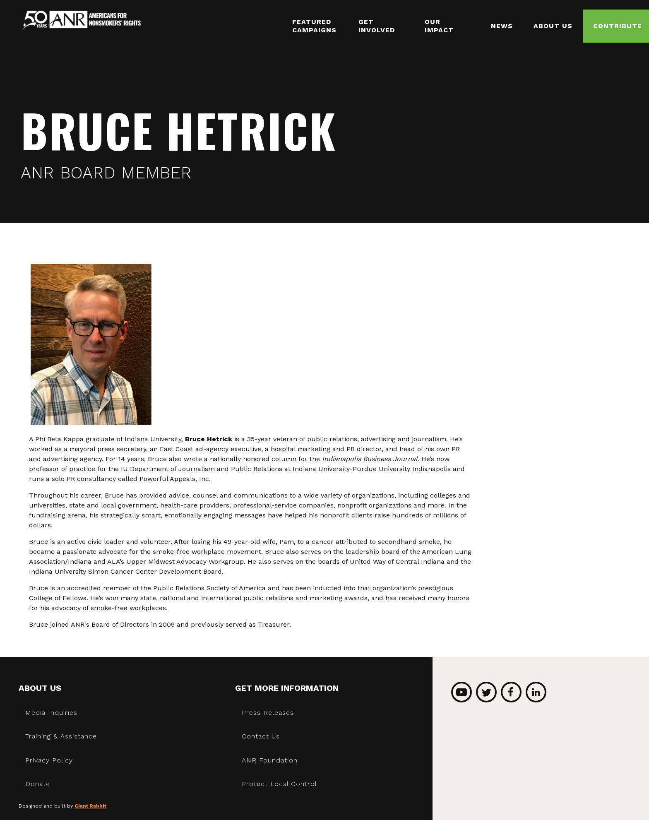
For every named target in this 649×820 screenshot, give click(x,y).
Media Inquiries (51, 713)
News (502, 26)
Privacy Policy (49, 760)
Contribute (617, 26)
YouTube (461, 692)
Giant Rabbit (90, 806)
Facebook (511, 692)
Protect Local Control (279, 784)
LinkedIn (536, 692)
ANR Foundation (270, 760)
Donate (37, 784)
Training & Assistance (61, 736)
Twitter (486, 692)
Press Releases (268, 713)
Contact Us (261, 736)
